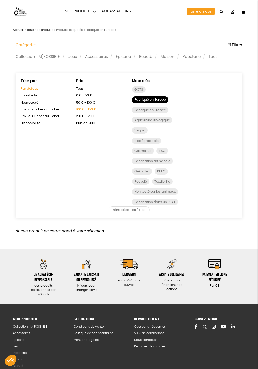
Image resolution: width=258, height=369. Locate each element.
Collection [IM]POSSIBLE (38, 57)
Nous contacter (145, 340)
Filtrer (235, 45)
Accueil (18, 29)
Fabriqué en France (150, 110)
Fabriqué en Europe (150, 100)
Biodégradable (146, 141)
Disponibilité (30, 123)
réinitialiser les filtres (129, 210)
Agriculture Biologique (152, 120)
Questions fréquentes (150, 326)
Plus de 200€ (86, 123)
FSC (162, 151)
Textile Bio (162, 181)
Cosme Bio (142, 151)
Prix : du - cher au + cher (40, 109)
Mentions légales (86, 340)
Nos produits (78, 11)
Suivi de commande (149, 333)
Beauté (145, 57)
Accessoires (96, 57)
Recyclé (140, 181)
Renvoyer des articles (149, 346)
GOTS (138, 89)
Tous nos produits (40, 29)
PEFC (161, 171)
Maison (167, 57)
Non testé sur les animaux (155, 191)
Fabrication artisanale (152, 161)
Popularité (29, 95)
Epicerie (18, 340)
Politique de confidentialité (93, 333)
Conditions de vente (89, 326)
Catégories (26, 45)
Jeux (72, 57)
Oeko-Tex (142, 171)
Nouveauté (29, 102)
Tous (80, 88)
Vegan (139, 130)
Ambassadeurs (116, 11)
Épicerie (123, 57)
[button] (11, 360)
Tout (213, 57)
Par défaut (29, 88)
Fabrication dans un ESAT (154, 202)
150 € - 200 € (86, 116)
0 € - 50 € (84, 95)
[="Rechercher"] (221, 11)
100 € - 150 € (86, 109)
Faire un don (201, 11)
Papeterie (192, 57)
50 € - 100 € (85, 102)
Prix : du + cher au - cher (40, 116)
